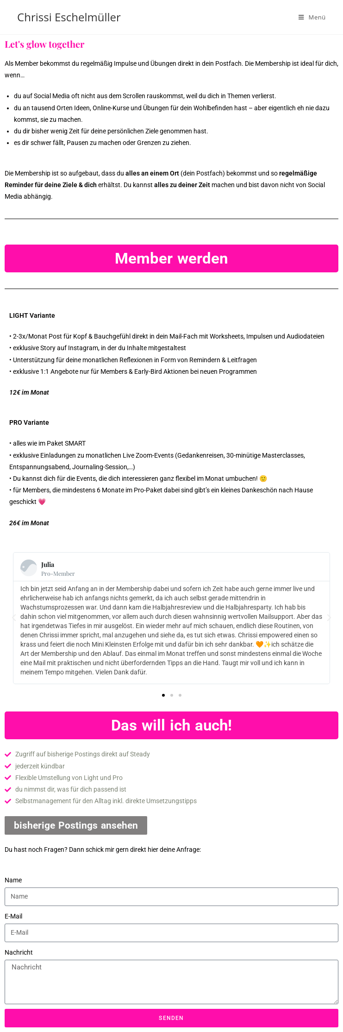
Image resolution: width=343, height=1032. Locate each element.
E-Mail (13, 916)
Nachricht (19, 952)
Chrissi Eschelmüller (69, 17)
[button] (14, 618)
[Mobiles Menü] (312, 17)
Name (13, 880)
